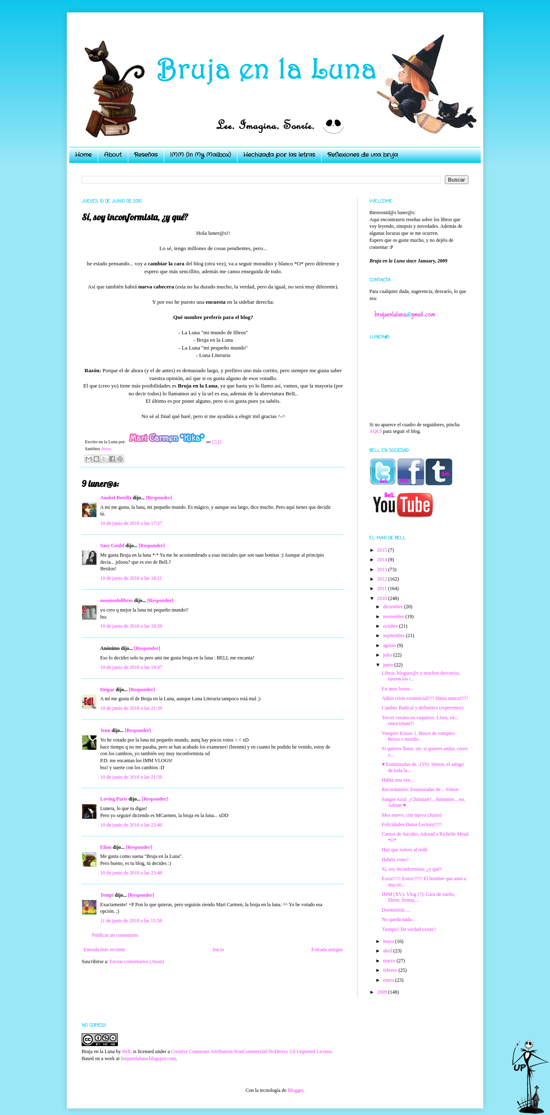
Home (83, 155)
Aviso (106, 448)
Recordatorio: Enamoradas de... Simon (420, 789)
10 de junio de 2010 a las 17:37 (131, 523)
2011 (382, 588)
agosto (390, 645)
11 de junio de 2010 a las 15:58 (131, 921)
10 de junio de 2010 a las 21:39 (131, 708)
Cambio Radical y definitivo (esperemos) (422, 708)
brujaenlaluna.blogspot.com (148, 1058)
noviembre (394, 616)
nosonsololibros (116, 600)
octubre (391, 626)
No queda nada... (398, 919)
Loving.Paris (113, 799)
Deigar (107, 689)
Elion (105, 847)
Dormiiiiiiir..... (396, 910)
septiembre (394, 635)
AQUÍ (375, 431)
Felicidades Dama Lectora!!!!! (412, 824)
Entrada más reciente (104, 949)
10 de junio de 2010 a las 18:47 (131, 667)
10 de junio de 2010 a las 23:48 (131, 873)
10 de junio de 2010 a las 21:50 (131, 777)
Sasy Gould (112, 545)
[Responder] (159, 498)
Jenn (105, 730)
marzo (390, 961)
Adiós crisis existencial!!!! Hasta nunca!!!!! (425, 698)
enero (389, 980)
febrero (391, 970)
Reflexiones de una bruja (362, 155)
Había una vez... (398, 780)
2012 (382, 579)
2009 (382, 992)
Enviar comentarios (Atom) (137, 961)
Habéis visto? (395, 859)
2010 (382, 598)
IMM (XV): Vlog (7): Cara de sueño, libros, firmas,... (418, 897)
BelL (127, 1051)
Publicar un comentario (115, 935)
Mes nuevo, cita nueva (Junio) (412, 815)
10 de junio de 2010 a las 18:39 (131, 626)
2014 (382, 559)
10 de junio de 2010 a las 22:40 (131, 825)
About (113, 155)
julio (388, 655)
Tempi (106, 895)
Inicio (218, 949)
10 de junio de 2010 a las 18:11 (131, 578)
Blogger (295, 1090)
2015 (382, 550)
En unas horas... (397, 689)
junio (389, 665)
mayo (389, 941)
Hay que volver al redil (405, 850)
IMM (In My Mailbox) (200, 155)
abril (388, 951)
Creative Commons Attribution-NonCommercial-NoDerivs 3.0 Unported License (251, 1051)
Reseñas (145, 155)
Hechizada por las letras (279, 155)
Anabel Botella (116, 498)
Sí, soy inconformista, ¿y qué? (412, 869)
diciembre (393, 606)
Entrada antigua (327, 949)
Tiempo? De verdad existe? (409, 929)
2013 (382, 569)
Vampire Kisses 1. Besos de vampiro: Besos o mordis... (419, 736)
